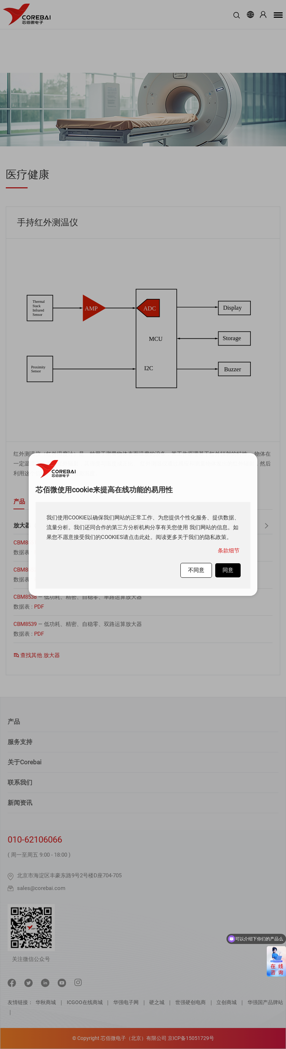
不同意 (196, 570)
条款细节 (229, 550)
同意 (227, 570)
